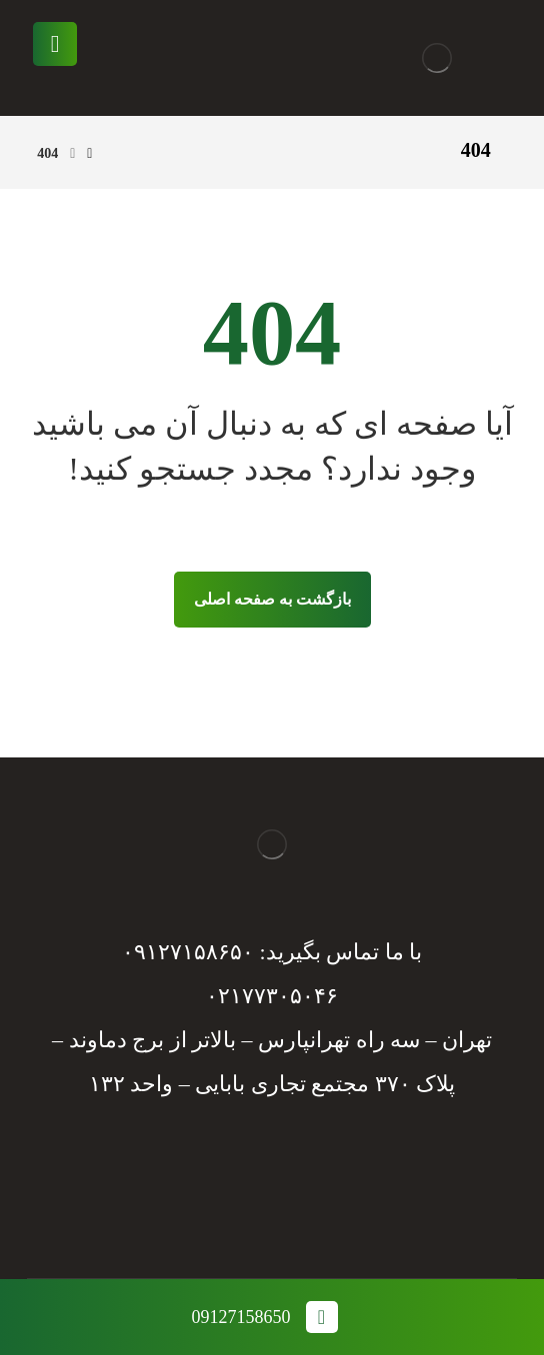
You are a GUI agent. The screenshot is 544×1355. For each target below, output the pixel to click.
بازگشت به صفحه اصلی (272, 599)
